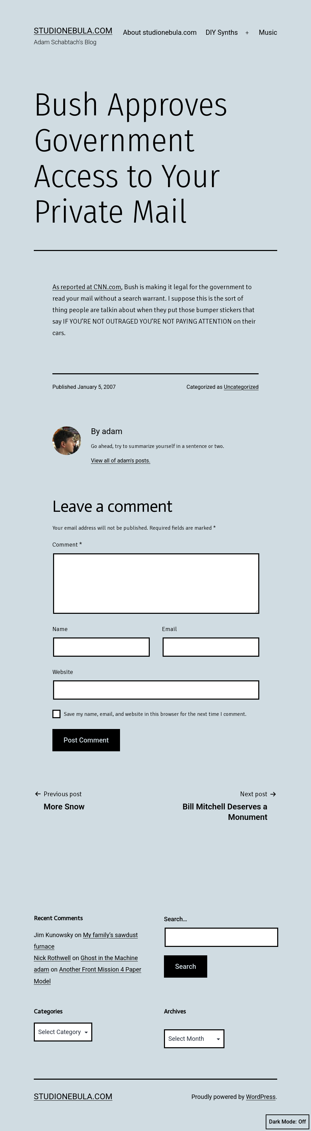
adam (41, 969)
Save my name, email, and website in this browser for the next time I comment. (155, 714)
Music (268, 32)
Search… (175, 919)
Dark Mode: (287, 1122)
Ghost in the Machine (109, 957)
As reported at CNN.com (86, 287)
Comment (67, 544)
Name (60, 629)
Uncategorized (241, 387)
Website (62, 672)
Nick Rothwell (52, 957)
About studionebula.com (160, 32)
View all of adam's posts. (120, 460)
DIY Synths (222, 32)
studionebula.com (73, 30)
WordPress (261, 1096)
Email (169, 629)
